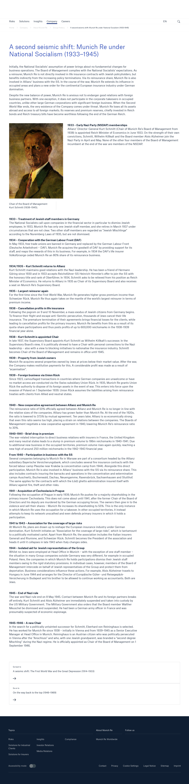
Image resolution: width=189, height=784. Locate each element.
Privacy (114, 765)
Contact (102, 765)
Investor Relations (45, 745)
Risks (11, 739)
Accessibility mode (22, 766)
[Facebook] (157, 738)
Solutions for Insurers (18, 754)
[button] (12, 21)
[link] (38, 21)
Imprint (177, 765)
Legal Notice (149, 765)
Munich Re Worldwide (106, 739)
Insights (40, 739)
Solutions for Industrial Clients (19, 747)
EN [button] (165, 21)
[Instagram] (148, 738)
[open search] (178, 22)
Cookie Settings (130, 765)
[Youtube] (139, 738)
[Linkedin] (129, 738)
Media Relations (44, 751)
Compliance (70, 739)
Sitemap (165, 765)
